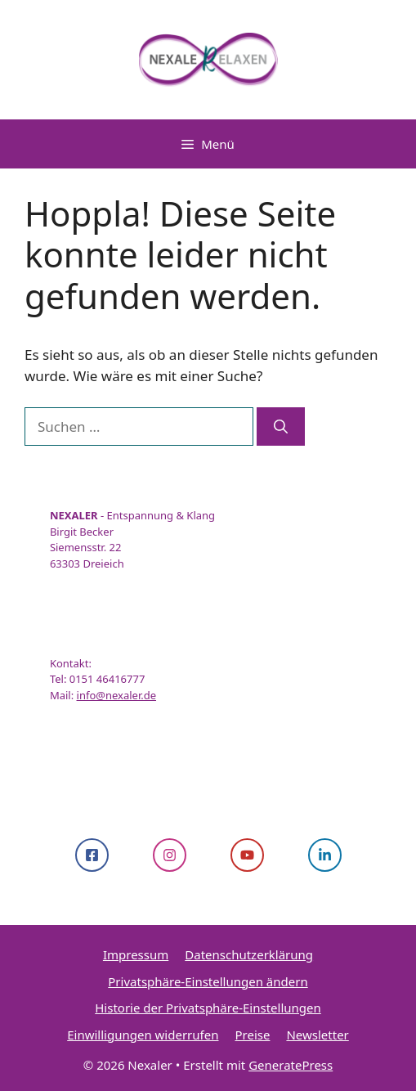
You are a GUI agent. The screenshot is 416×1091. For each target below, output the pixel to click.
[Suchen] (281, 427)
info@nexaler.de (116, 695)
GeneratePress (290, 1065)
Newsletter (317, 1034)
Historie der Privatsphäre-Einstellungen (208, 1007)
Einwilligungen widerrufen (142, 1034)
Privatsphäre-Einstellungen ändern (207, 981)
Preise (252, 1034)
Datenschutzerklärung (249, 954)
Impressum (135, 954)
